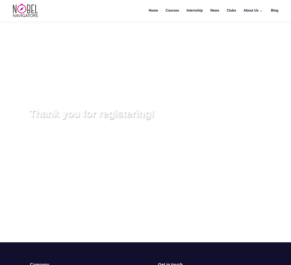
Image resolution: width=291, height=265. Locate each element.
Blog (274, 10)
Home (153, 10)
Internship (195, 10)
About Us (253, 10)
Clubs (231, 10)
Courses (172, 10)
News (214, 10)
